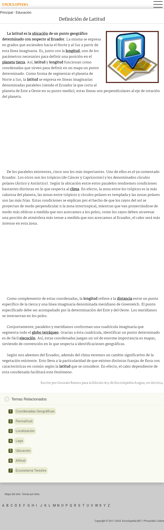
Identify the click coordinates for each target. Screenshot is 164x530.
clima (74, 189)
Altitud (21, 461)
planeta (8, 62)
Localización (25, 431)
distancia (124, 299)
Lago (19, 441)
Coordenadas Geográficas (35, 411)
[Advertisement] (82, 134)
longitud (73, 51)
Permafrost (24, 421)
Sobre (160, 520)
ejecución (27, 338)
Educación (23, 13)
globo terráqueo (45, 333)
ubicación (40, 34)
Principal (6, 13)
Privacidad (150, 520)
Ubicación (23, 451)
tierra (20, 62)
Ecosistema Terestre (31, 470)
